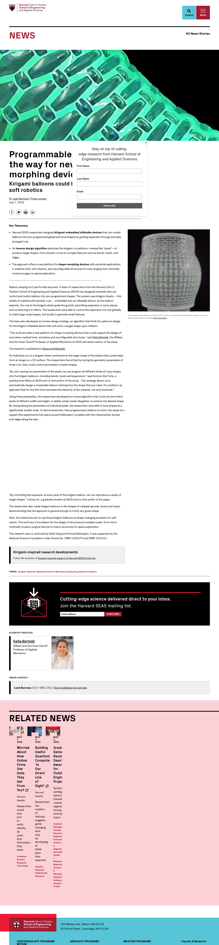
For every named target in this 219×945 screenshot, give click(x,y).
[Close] (146, 142)
